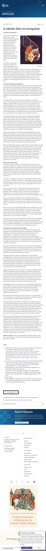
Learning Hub (27, 471)
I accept (26, 547)
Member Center (28, 467)
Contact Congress (28, 473)
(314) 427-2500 (8, 451)
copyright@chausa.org (27, 400)
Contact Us (26, 447)
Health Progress (5, 18)
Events (25, 469)
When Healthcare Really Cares (31, 461)
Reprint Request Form (22, 422)
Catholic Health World (29, 457)
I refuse (38, 547)
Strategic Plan (27, 445)
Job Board (26, 475)
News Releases (27, 453)
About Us (26, 441)
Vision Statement (28, 443)
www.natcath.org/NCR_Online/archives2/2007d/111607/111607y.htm (22, 351)
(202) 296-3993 (8, 443)
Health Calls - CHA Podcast (30, 455)
